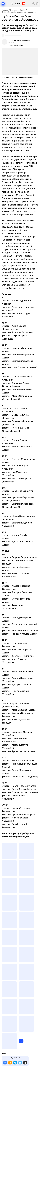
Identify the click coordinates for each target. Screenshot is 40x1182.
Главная (5, 10)
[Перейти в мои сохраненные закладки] (37, 3)
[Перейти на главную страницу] (18, 3)
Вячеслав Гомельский (22, 40)
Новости (13, 10)
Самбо (22, 10)
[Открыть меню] (3, 3)
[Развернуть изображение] (9, 851)
